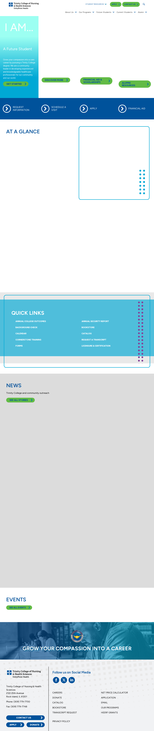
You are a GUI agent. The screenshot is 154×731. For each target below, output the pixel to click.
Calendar (21, 333)
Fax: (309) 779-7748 (16, 706)
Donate (34, 724)
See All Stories (19, 400)
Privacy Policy (61, 721)
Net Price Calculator (114, 692)
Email (104, 702)
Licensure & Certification (96, 346)
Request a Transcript (94, 340)
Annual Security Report (95, 321)
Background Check (26, 327)
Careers (57, 692)
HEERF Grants (109, 712)
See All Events (17, 607)
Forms (19, 346)
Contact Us (23, 717)
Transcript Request (64, 712)
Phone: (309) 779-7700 (18, 701)
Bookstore (88, 327)
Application (108, 697)
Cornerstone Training (28, 340)
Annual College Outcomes (31, 321)
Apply (13, 724)
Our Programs (110, 707)
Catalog (87, 333)
